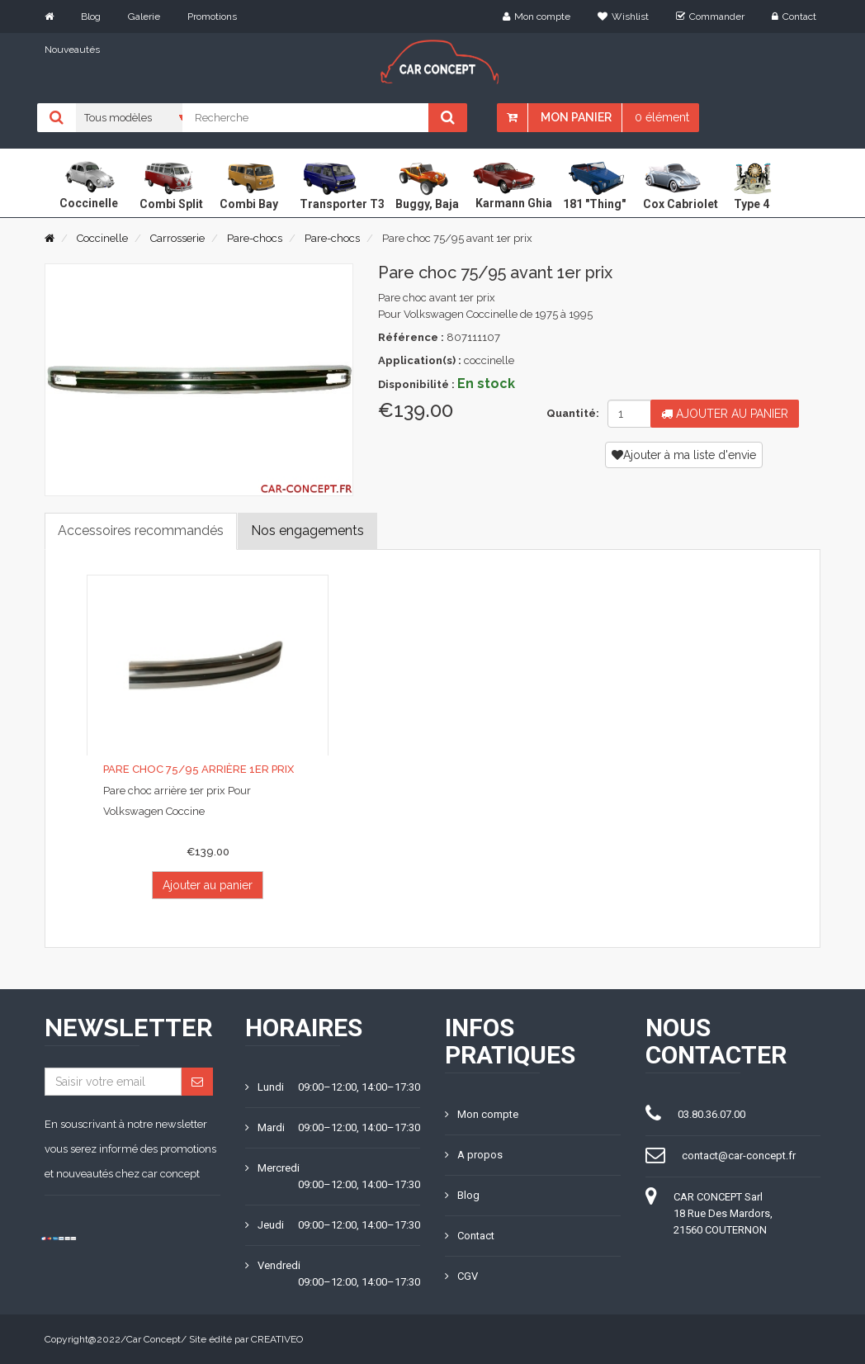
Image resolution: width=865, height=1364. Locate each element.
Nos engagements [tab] (307, 530)
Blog (91, 16)
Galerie (144, 16)
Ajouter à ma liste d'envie (684, 455)
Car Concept (153, 1339)
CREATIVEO (277, 1339)
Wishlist (623, 16)
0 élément (662, 117)
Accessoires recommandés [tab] (141, 530)
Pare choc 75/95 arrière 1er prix (198, 769)
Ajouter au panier (724, 413)
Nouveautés (72, 49)
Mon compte (536, 16)
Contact (794, 16)
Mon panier (576, 117)
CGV (461, 1276)
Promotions (212, 16)
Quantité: (570, 413)
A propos (474, 1155)
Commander (710, 16)
